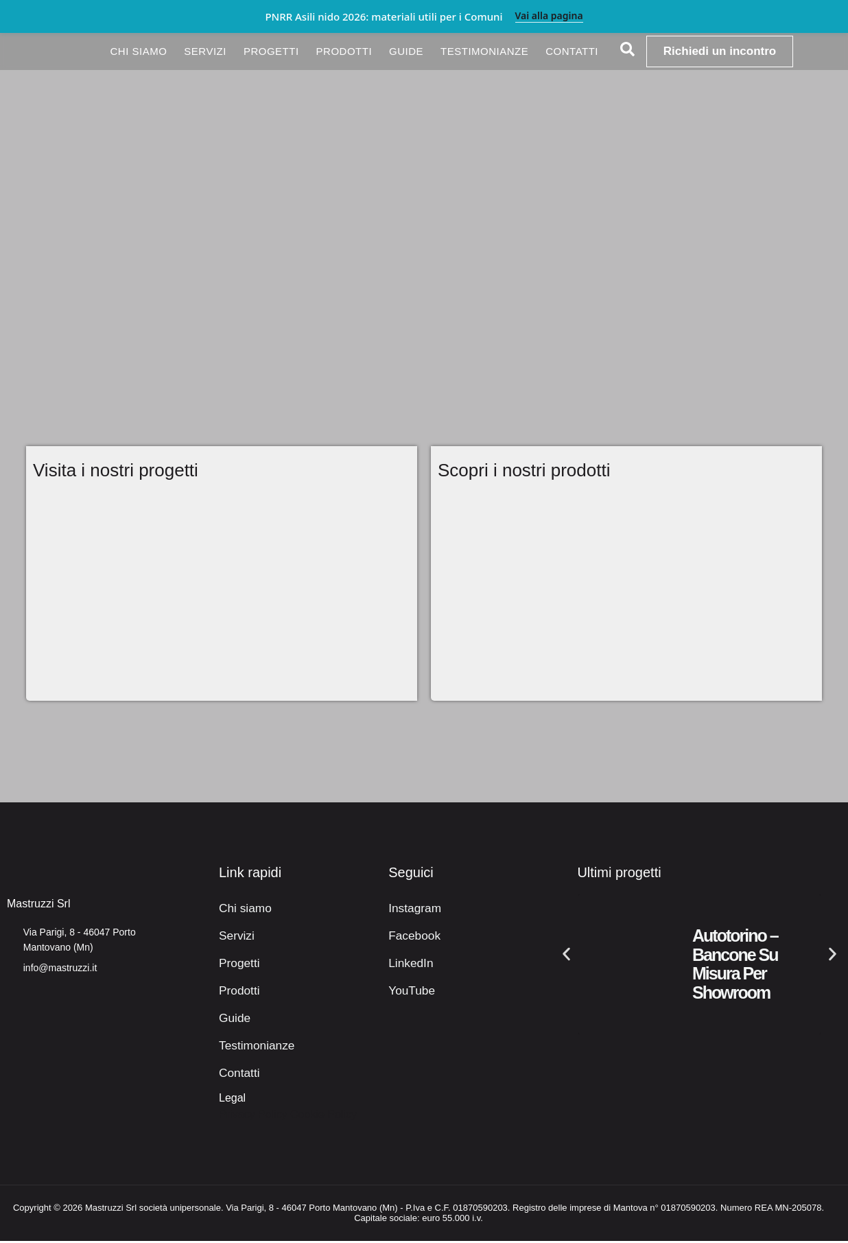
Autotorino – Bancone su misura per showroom (735, 966)
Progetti (271, 51)
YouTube (410, 992)
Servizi (205, 51)
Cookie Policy (323, 1116)
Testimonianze (484, 51)
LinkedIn (409, 965)
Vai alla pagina (549, 16)
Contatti (571, 51)
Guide (406, 51)
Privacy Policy (253, 1116)
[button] (566, 956)
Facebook (412, 937)
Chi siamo (138, 51)
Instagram (412, 910)
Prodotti (344, 51)
